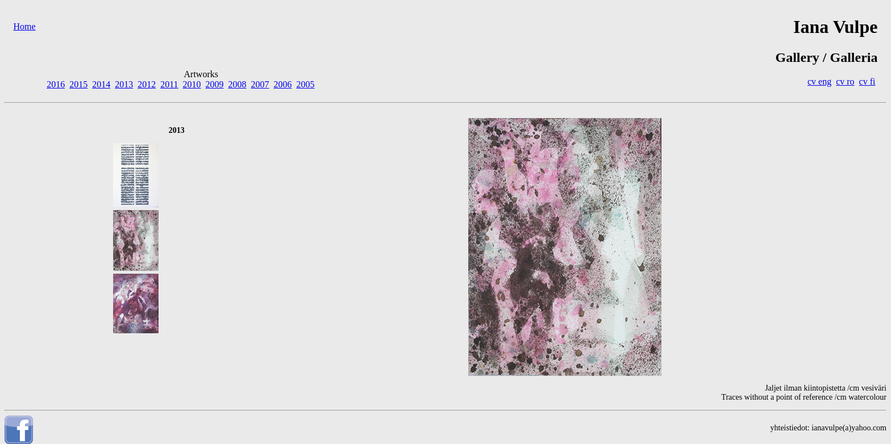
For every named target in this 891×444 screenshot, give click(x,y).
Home (25, 26)
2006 (283, 84)
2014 (101, 84)
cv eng (819, 81)
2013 (124, 84)
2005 (306, 84)
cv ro (845, 81)
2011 (169, 84)
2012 (147, 84)
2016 (56, 84)
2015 (78, 84)
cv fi (867, 81)
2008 (237, 84)
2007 (260, 84)
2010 (192, 84)
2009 (215, 84)
